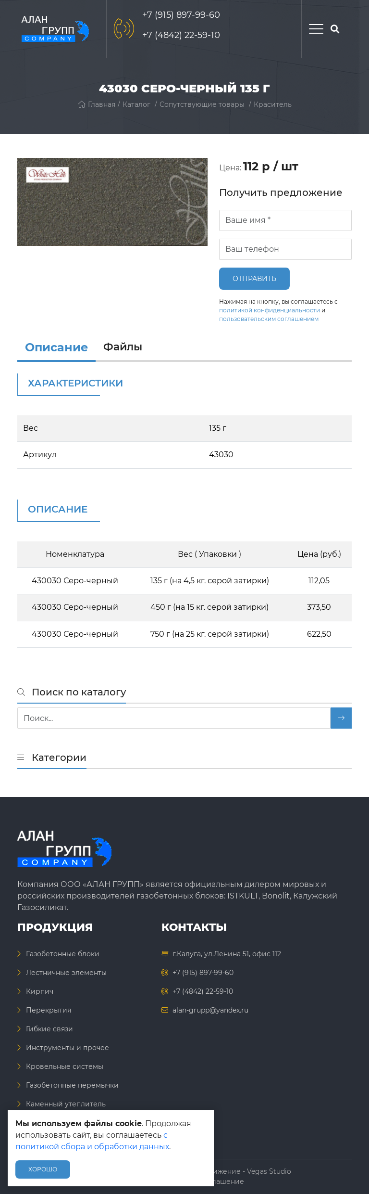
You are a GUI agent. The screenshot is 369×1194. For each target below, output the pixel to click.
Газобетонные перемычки (72, 1085)
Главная (96, 104)
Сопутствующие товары (202, 104)
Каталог (136, 104)
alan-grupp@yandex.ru (210, 1010)
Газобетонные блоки (62, 954)
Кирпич (39, 991)
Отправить (254, 278)
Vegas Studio (269, 1171)
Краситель (273, 104)
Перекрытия (48, 1010)
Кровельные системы (64, 1066)
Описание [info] (56, 347)
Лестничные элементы (66, 972)
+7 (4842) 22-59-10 (181, 35)
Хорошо (42, 1169)
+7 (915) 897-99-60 (181, 15)
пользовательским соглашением (269, 318)
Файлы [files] (122, 346)
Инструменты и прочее (67, 1047)
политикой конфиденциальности (269, 310)
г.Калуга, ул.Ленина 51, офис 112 (226, 954)
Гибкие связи (49, 1029)
